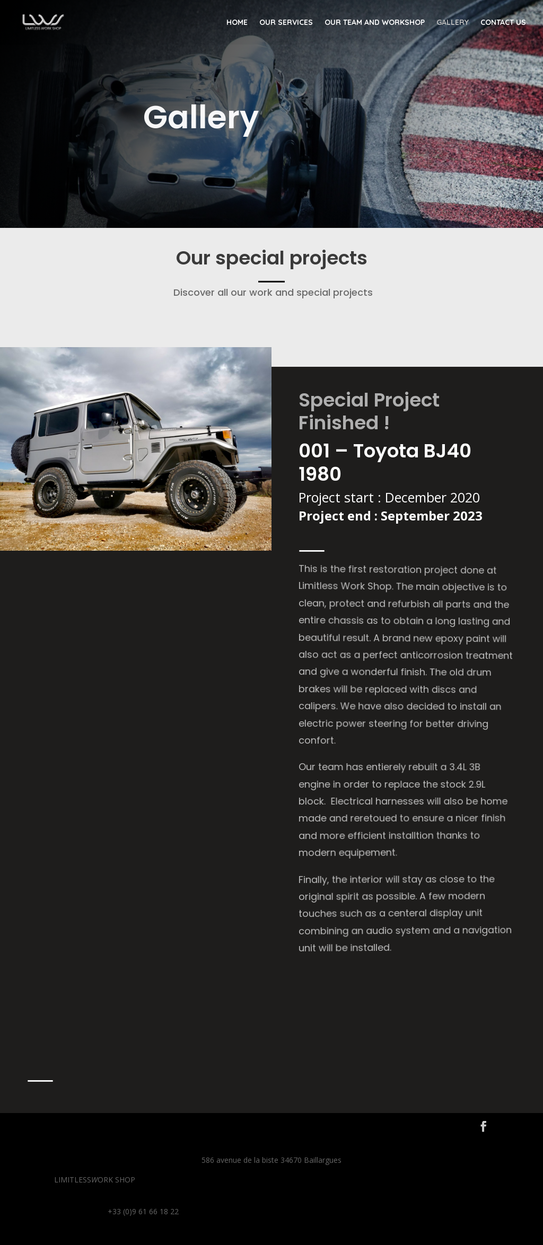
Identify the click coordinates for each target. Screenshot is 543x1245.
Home (237, 23)
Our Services (286, 23)
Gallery (452, 23)
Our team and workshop (375, 23)
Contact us (503, 23)
